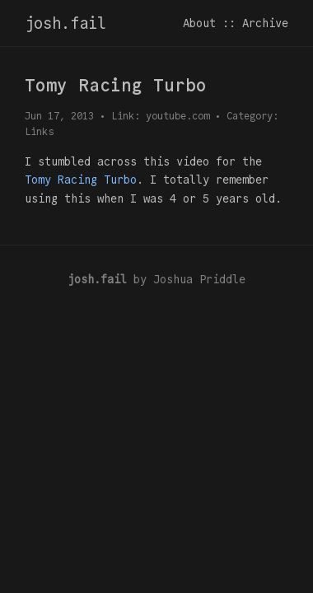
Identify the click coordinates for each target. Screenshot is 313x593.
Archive (265, 23)
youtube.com (177, 115)
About (199, 23)
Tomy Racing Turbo (81, 179)
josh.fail (65, 23)
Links (39, 131)
